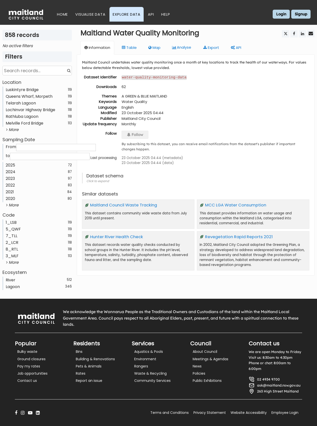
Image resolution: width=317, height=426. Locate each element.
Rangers (141, 366)
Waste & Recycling (150, 373)
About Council (205, 351)
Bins (79, 351)
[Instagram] (23, 413)
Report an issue (89, 380)
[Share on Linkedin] (302, 33)
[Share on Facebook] (294, 33)
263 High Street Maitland (278, 391)
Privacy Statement (209, 412)
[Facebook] (16, 413)
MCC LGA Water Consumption (235, 205)
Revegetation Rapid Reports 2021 (239, 236)
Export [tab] (211, 47)
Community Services (152, 380)
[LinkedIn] (38, 413)
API (151, 14)
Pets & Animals (89, 366)
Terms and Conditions (169, 412)
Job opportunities (32, 373)
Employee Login (284, 412)
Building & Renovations (95, 359)
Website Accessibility (249, 412)
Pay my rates (28, 366)
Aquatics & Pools (148, 351)
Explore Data (126, 14)
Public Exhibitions (207, 380)
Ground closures (31, 359)
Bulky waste (27, 351)
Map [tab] (154, 47)
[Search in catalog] (69, 70)
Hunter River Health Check (116, 236)
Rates (80, 373)
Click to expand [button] (97, 181)
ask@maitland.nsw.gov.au (278, 385)
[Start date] (56, 147)
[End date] (50, 156)
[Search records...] (37, 70)
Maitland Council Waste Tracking (123, 205)
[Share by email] (311, 33)
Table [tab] (129, 47)
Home (62, 14)
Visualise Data (90, 14)
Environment (145, 359)
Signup (301, 14)
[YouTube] (30, 413)
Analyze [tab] (182, 47)
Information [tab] (97, 47)
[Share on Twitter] (285, 33)
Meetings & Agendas (210, 359)
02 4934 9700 (268, 379)
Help (165, 14)
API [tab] (236, 47)
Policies (199, 373)
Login (281, 14)
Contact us (27, 380)
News (197, 366)
